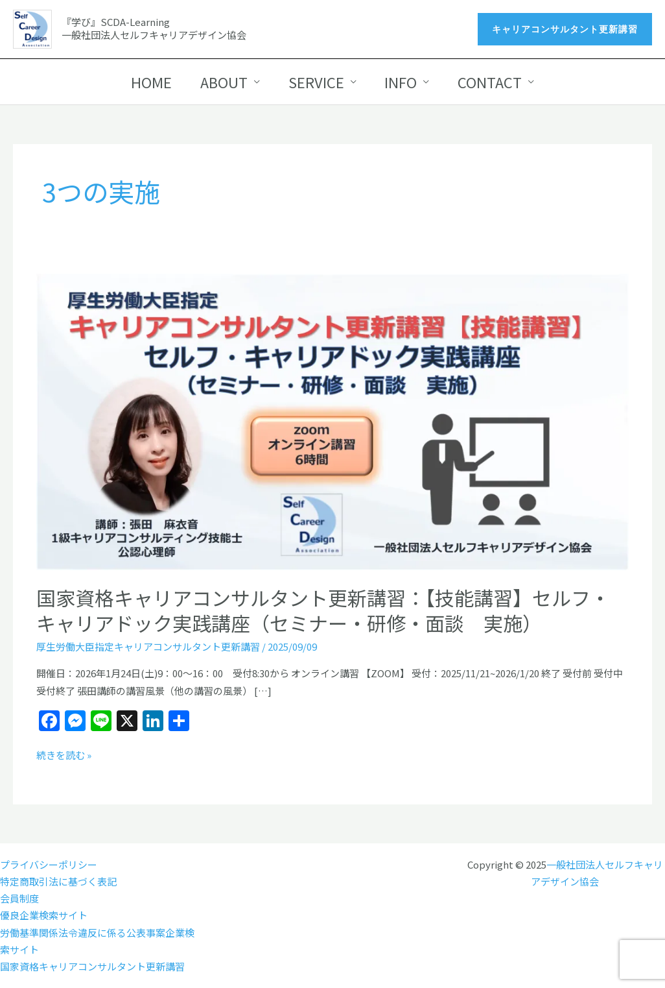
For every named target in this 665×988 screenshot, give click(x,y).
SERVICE (316, 81)
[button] (565, 29)
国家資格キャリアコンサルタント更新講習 (92, 966)
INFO (401, 81)
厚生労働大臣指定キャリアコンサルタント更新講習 (148, 646)
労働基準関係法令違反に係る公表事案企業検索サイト (97, 941)
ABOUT (224, 81)
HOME (151, 81)
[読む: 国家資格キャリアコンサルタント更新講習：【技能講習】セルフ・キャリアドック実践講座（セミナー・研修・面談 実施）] (332, 421)
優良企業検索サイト (44, 915)
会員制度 (19, 898)
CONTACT (490, 81)
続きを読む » (63, 755)
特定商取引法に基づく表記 (58, 881)
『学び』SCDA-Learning (116, 22)
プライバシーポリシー (48, 864)
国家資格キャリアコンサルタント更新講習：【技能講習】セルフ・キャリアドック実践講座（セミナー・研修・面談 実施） (323, 610)
